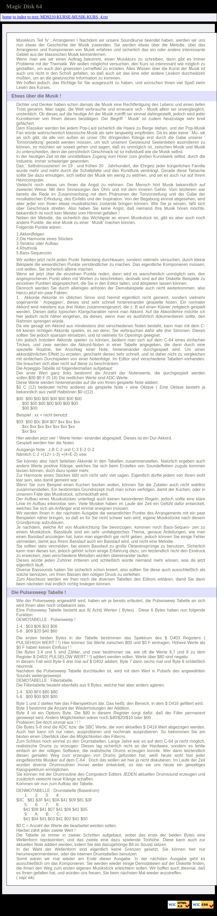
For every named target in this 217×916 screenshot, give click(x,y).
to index (20, 17)
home (7, 17)
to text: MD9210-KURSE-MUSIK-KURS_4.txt (68, 17)
